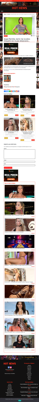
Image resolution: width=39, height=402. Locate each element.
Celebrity (8, 14)
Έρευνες (29, 376)
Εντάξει (20, 400)
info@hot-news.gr (10, 370)
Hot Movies (29, 375)
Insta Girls (29, 372)
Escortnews (29, 366)
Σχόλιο (5, 148)
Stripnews (29, 369)
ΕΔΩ (10, 69)
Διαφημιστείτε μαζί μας (10, 392)
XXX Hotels (10, 388)
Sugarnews (29, 368)
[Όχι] (37, 399)
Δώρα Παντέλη (8, 86)
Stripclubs (10, 385)
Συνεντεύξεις (29, 373)
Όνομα (5, 160)
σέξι (13, 86)
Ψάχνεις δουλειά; (10, 393)
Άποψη (29, 379)
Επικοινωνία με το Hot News (10, 373)
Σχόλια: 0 (33, 35)
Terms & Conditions (9, 395)
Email (5, 163)
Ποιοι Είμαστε (9, 391)
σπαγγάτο (17, 86)
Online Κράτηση (9, 389)
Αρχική (5, 14)
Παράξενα (29, 377)
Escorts (9, 384)
